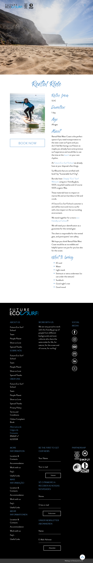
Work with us (15, 467)
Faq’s (12, 471)
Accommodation (17, 463)
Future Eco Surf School (64, 162)
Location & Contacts (14, 457)
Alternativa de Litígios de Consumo (15, 430)
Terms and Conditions (14, 413)
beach (66, 155)
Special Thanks (16, 346)
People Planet (15, 338)
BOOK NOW (27, 143)
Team (12, 334)
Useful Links (15, 475)
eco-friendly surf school (66, 219)
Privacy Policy (15, 407)
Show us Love (15, 342)
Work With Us (46, 322)
